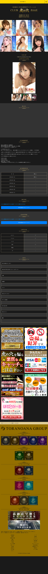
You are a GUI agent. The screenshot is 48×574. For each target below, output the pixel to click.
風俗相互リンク (35, 546)
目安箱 (12, 546)
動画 (12, 539)
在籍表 (35, 536)
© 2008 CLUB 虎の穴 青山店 (24, 553)
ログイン (35, 542)
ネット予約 (35, 549)
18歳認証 (12, 535)
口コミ (12, 550)
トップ (35, 535)
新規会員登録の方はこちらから (24, 207)
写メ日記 (12, 549)
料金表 (12, 540)
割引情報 (35, 540)
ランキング (35, 539)
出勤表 (12, 536)
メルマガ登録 (12, 543)
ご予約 (12, 542)
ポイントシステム (35, 543)
